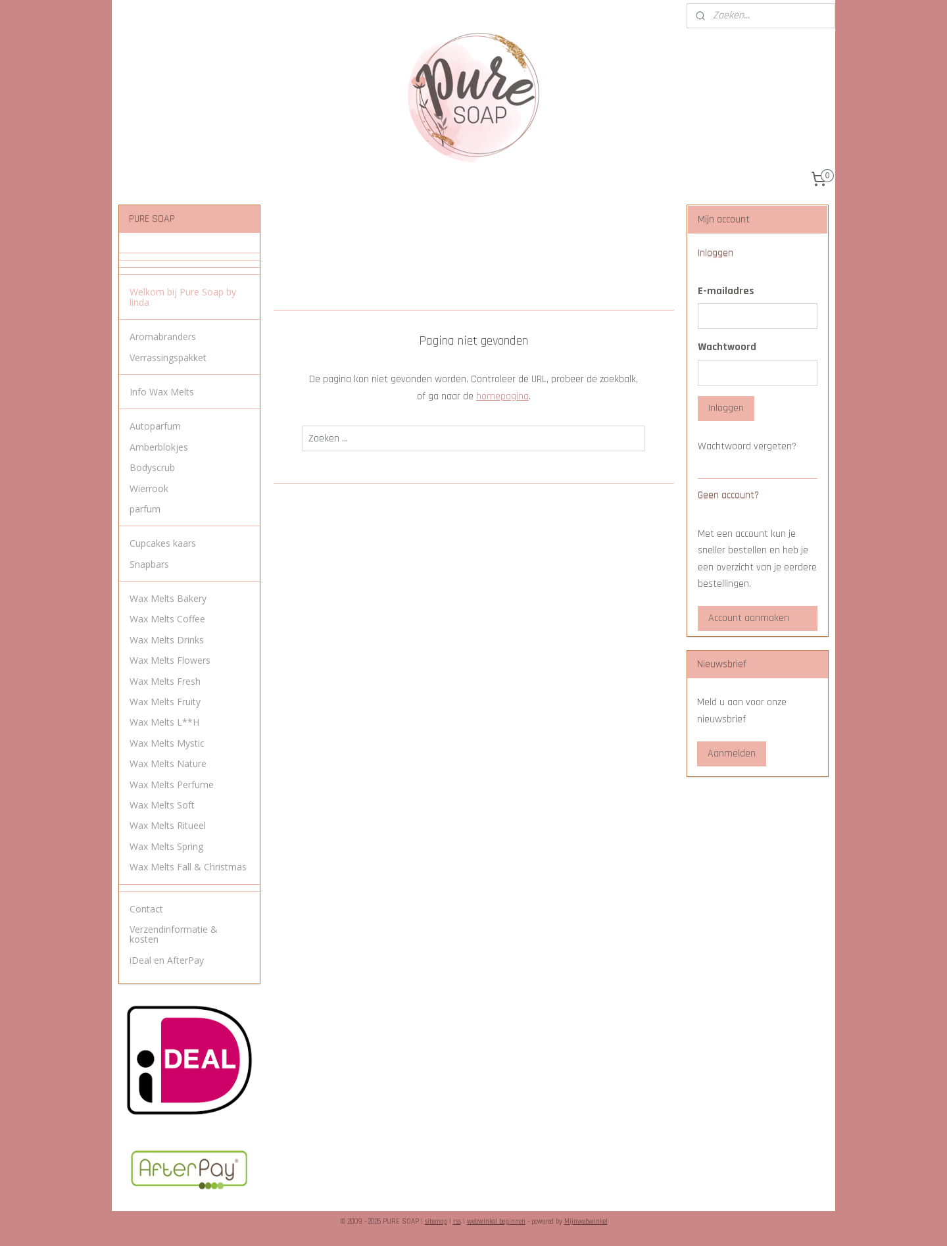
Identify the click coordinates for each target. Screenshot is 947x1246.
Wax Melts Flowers (170, 660)
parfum (145, 509)
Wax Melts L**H (164, 722)
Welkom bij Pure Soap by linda (183, 297)
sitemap (436, 1221)
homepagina (501, 396)
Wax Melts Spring (166, 846)
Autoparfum (155, 426)
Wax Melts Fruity (165, 701)
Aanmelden (732, 753)
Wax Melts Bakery (168, 598)
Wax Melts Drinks (167, 640)
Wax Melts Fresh (165, 681)
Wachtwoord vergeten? (747, 446)
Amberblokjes (159, 447)
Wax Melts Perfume (172, 784)
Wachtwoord (727, 347)
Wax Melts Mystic (167, 743)
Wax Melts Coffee (167, 618)
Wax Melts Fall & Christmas (188, 866)
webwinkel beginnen (496, 1221)
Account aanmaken (748, 618)
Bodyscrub (152, 467)
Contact (146, 909)
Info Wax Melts (162, 392)
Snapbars (149, 564)
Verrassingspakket (168, 357)
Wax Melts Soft (162, 805)
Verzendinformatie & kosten (174, 934)
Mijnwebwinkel (586, 1221)
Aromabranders (163, 336)
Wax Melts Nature (168, 763)
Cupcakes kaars (163, 543)
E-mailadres (726, 291)
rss (457, 1221)
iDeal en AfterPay (167, 960)
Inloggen (726, 408)
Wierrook (149, 488)
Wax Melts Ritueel (168, 825)
